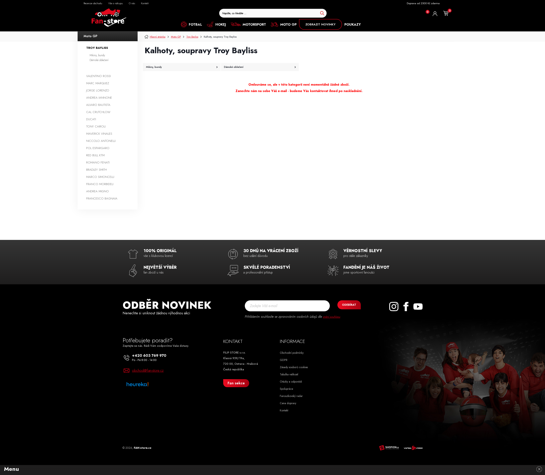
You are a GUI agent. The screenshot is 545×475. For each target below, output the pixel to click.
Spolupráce (286, 389)
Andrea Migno (97, 191)
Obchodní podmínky (292, 353)
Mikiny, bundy (97, 55)
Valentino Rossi (98, 76)
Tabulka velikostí (289, 374)
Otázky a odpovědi (291, 382)
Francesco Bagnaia (101, 198)
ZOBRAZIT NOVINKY (320, 24)
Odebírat (346, 306)
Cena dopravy (288, 403)
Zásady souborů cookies (294, 367)
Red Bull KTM (95, 155)
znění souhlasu (332, 316)
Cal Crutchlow (98, 112)
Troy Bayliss (97, 48)
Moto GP (90, 36)
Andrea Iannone (99, 97)
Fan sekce (236, 383)
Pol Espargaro (97, 148)
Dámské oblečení (99, 60)
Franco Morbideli (99, 184)
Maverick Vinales (99, 133)
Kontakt (284, 410)
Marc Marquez (97, 83)
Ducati (91, 119)
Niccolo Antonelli (101, 141)
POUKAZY (352, 24)
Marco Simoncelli (100, 177)
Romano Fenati (98, 162)
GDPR (283, 360)
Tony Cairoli (96, 126)
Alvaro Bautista (98, 105)
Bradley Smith (96, 169)
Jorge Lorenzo (97, 90)
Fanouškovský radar (291, 396)
